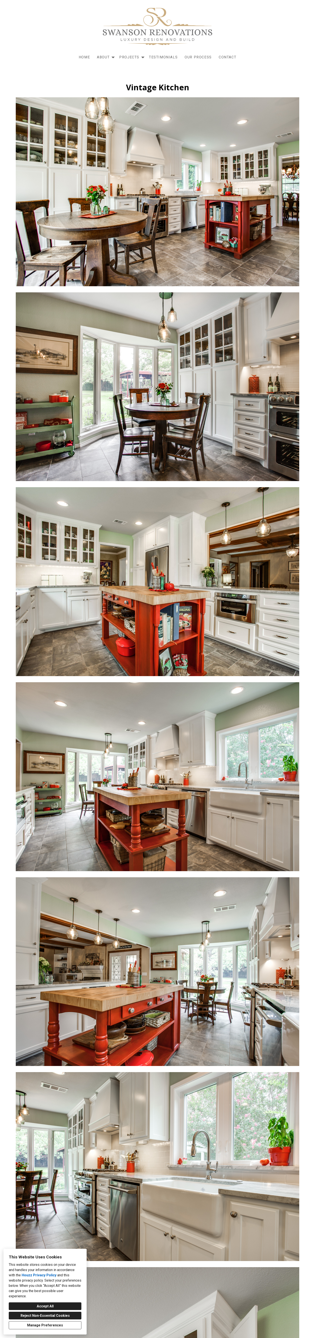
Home (84, 57)
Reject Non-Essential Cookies (45, 1316)
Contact (227, 57)
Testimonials (163, 57)
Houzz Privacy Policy (39, 1275)
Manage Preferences (45, 1325)
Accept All (45, 1306)
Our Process (198, 57)
